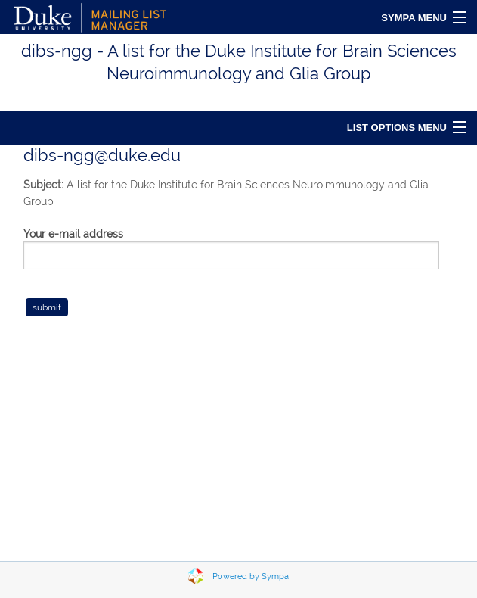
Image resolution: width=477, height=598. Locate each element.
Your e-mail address (73, 234)
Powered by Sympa (250, 576)
